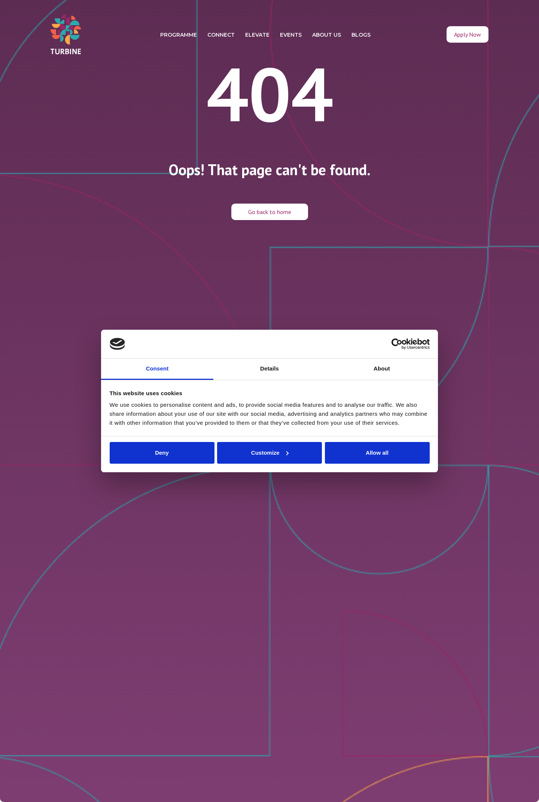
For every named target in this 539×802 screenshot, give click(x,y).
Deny (162, 452)
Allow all (377, 452)
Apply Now (467, 34)
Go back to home (269, 212)
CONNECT (221, 34)
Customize (270, 452)
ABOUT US (326, 34)
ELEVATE (257, 34)
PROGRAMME (178, 34)
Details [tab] (269, 368)
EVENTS (291, 34)
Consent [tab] (157, 368)
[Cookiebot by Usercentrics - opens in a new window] (397, 344)
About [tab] (382, 368)
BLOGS (361, 34)
